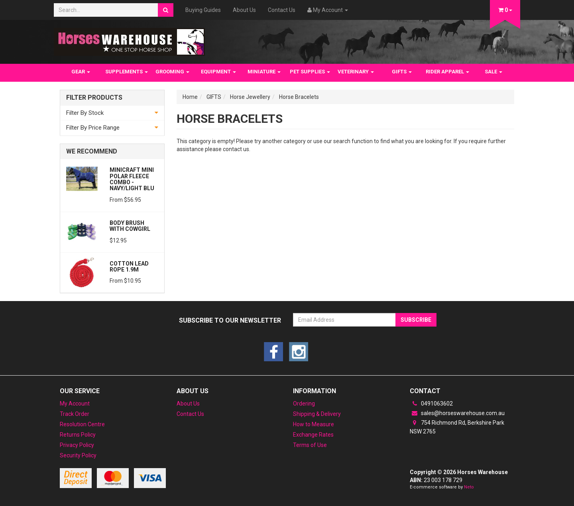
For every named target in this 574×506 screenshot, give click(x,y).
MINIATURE (264, 72)
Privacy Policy (77, 445)
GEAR (80, 72)
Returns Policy (78, 434)
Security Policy (78, 455)
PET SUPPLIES (310, 72)
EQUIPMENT (218, 72)
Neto (469, 487)
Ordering (304, 403)
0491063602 (431, 403)
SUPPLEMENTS (126, 72)
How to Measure (313, 424)
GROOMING (172, 72)
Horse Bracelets (299, 97)
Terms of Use (310, 445)
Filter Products (94, 97)
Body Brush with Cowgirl (130, 226)
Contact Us (281, 10)
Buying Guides (203, 10)
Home (190, 97)
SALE (493, 72)
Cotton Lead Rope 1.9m (129, 266)
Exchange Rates (313, 434)
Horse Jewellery (250, 97)
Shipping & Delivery (317, 414)
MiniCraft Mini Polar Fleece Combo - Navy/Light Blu (132, 179)
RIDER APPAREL (447, 72)
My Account (75, 403)
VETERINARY (356, 72)
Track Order (74, 414)
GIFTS (402, 72)
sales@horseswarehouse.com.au (457, 413)
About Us (244, 10)
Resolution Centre (82, 424)
